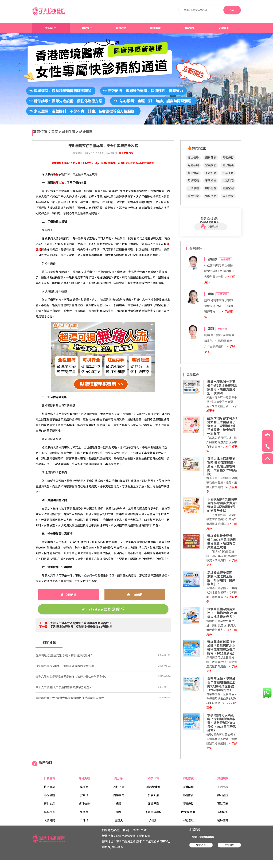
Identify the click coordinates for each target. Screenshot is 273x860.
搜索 (232, 10)
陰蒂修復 (188, 803)
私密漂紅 (188, 820)
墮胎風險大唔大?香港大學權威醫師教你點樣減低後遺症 (70, 697)
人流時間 (228, 180)
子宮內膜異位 (153, 812)
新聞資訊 (224, 28)
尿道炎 (84, 812)
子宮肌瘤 (210, 173)
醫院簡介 (86, 28)
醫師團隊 (155, 28)
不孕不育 (228, 173)
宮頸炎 (84, 795)
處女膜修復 (188, 812)
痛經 (119, 803)
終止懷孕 (85, 132)
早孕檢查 (210, 180)
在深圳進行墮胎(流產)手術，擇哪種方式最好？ (64, 655)
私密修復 (228, 157)
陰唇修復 (193, 195)
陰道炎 (84, 786)
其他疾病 (222, 778)
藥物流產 (193, 173)
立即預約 (229, 845)
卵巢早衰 (153, 803)
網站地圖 (117, 847)
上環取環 (193, 188)
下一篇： (44, 626)
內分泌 (118, 778)
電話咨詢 (201, 845)
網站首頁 (50, 28)
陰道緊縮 (193, 180)
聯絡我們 (121, 28)
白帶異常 (118, 795)
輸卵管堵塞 (153, 786)
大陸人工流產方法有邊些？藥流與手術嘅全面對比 (80, 623)
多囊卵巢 (153, 795)
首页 (54, 132)
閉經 (119, 812)
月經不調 (193, 165)
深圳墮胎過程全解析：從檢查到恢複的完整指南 (65, 666)
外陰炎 (153, 820)
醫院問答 (189, 28)
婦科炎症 (210, 195)
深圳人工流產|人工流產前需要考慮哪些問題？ (64, 687)
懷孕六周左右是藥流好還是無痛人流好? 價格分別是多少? (71, 676)
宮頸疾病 (210, 165)
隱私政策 (144, 835)
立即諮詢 (210, 226)
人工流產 (228, 195)
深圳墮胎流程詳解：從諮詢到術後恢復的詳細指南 (81, 626)
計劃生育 (68, 132)
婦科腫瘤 (210, 157)
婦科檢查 (210, 188)
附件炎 (84, 820)
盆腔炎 (119, 820)
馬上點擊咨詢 (126, 153)
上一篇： (44, 623)
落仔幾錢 (228, 165)
